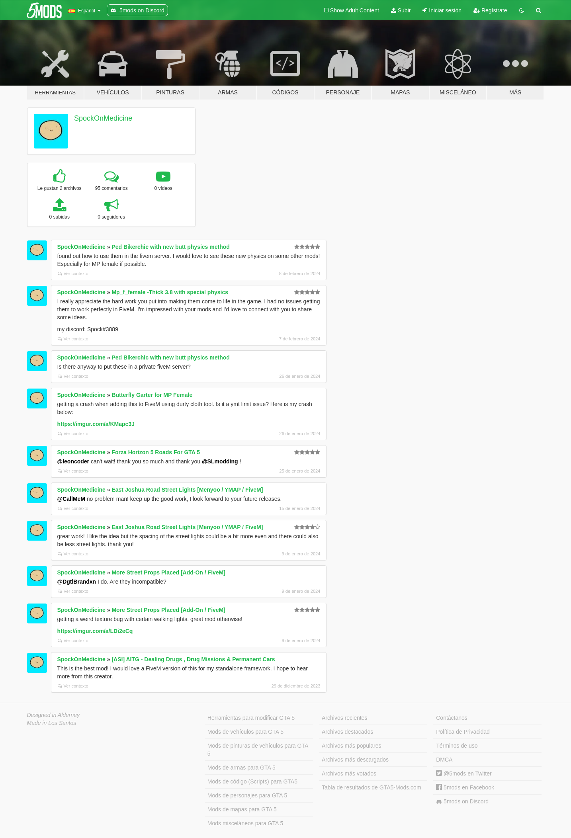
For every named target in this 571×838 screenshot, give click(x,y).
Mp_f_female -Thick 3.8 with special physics (169, 292)
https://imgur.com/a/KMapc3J (96, 424)
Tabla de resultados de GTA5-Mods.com (371, 787)
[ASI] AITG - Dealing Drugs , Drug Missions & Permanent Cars (193, 659)
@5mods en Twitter (463, 773)
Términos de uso (456, 745)
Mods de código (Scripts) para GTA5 (252, 781)
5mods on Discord (462, 801)
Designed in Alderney (53, 715)
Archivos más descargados (355, 759)
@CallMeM (71, 499)
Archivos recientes (344, 718)
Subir (401, 10)
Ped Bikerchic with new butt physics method (170, 247)
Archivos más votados (349, 773)
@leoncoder (73, 461)
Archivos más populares (351, 745)
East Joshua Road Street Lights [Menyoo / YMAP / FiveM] (187, 489)
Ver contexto (73, 273)
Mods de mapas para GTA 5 (242, 809)
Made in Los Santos (51, 723)
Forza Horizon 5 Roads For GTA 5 (155, 452)
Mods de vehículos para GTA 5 (245, 732)
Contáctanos (451, 718)
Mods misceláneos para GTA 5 (245, 823)
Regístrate (490, 10)
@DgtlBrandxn (76, 581)
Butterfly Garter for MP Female (151, 395)
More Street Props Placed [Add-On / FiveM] (168, 572)
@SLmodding (220, 461)
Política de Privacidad (463, 732)
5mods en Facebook (465, 787)
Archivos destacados (347, 732)
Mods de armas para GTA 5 (241, 767)
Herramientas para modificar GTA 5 (251, 718)
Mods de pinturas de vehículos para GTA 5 (257, 749)
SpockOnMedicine (103, 118)
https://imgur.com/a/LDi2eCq (95, 631)
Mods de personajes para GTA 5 (247, 795)
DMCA (444, 759)
